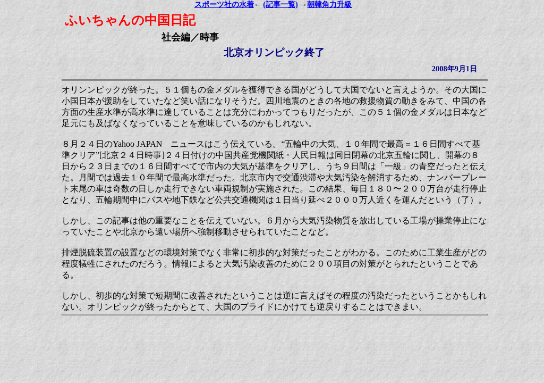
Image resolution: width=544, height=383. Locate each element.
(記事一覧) (280, 5)
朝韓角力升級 (329, 5)
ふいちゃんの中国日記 (130, 20)
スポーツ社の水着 (224, 5)
